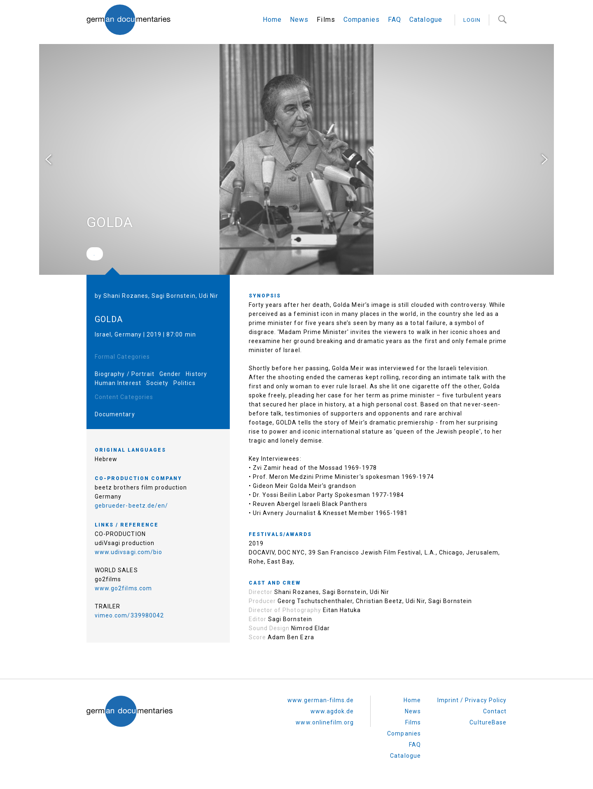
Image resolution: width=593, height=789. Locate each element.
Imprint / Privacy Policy (472, 700)
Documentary (115, 414)
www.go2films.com (123, 588)
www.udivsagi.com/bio (128, 552)
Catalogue (425, 19)
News (299, 19)
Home (272, 19)
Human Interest (118, 383)
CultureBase (488, 722)
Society (157, 383)
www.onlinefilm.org (325, 722)
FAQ (394, 19)
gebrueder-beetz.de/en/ (131, 505)
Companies (361, 19)
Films (326, 19)
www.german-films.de (320, 700)
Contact (495, 711)
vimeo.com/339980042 (129, 615)
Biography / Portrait (124, 374)
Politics (184, 383)
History (196, 374)
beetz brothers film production (141, 487)
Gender (170, 374)
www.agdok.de (332, 711)
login (472, 20)
